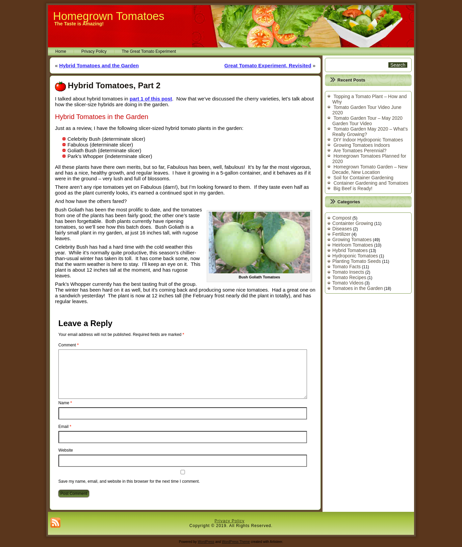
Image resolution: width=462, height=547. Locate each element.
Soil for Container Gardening (363, 177)
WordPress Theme (236, 542)
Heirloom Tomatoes (352, 245)
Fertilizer (341, 234)
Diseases (342, 228)
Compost (341, 218)
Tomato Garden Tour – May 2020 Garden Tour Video (367, 120)
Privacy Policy (94, 51)
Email (64, 426)
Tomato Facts (346, 266)
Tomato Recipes (349, 277)
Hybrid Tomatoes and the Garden (99, 65)
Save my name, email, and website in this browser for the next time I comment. (129, 481)
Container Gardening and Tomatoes (370, 183)
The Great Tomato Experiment (149, 51)
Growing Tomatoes (351, 239)
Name (65, 403)
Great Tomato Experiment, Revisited (267, 65)
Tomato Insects (348, 272)
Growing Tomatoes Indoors (361, 145)
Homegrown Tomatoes (108, 16)
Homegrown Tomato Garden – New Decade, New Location (370, 169)
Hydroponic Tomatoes (355, 255)
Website (65, 450)
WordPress (206, 542)
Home (60, 51)
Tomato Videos (347, 283)
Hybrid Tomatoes (350, 250)
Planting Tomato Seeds (356, 261)
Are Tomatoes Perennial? (359, 150)
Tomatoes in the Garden (357, 288)
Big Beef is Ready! (352, 188)
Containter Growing (352, 223)
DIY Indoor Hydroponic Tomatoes (368, 139)
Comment (68, 345)
